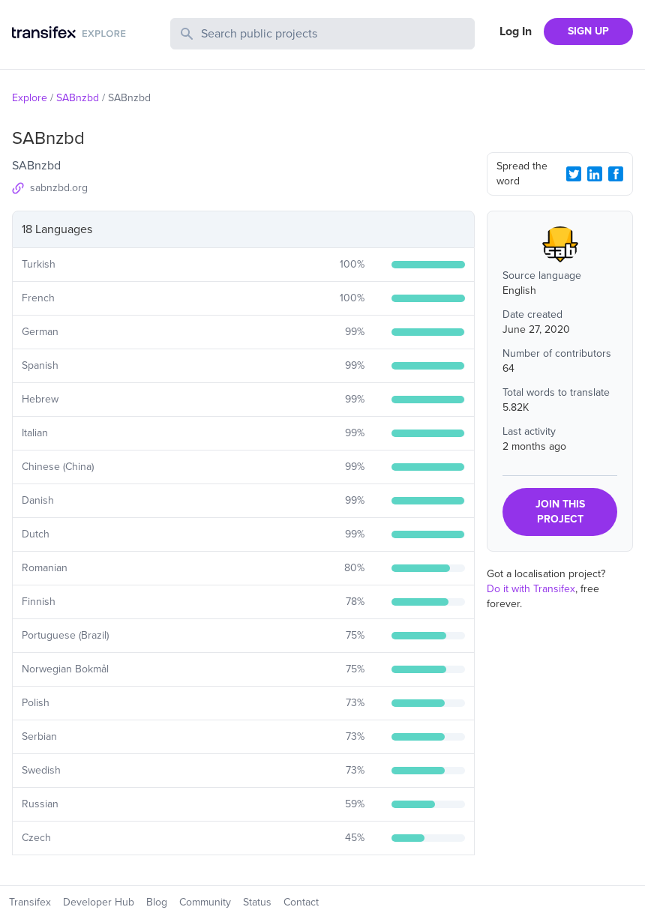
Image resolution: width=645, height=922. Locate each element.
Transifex (30, 902)
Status (257, 902)
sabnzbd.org (59, 187)
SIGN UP (588, 31)
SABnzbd (77, 97)
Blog (156, 902)
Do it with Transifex (531, 588)
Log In (516, 31)
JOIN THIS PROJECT (560, 511)
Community (205, 902)
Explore (29, 97)
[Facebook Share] (615, 173)
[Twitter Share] (573, 173)
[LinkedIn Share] (594, 173)
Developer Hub (98, 902)
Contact (301, 902)
